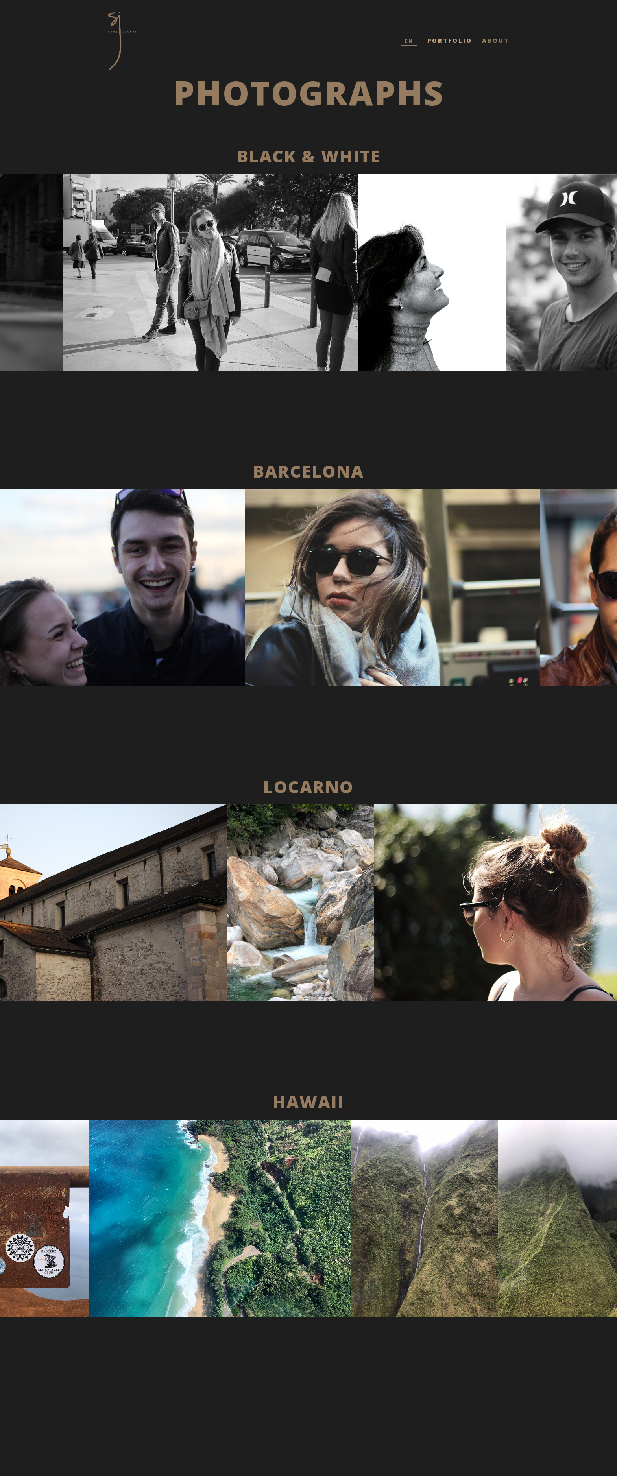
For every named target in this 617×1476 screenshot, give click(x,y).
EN (409, 41)
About (495, 40)
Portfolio (449, 40)
